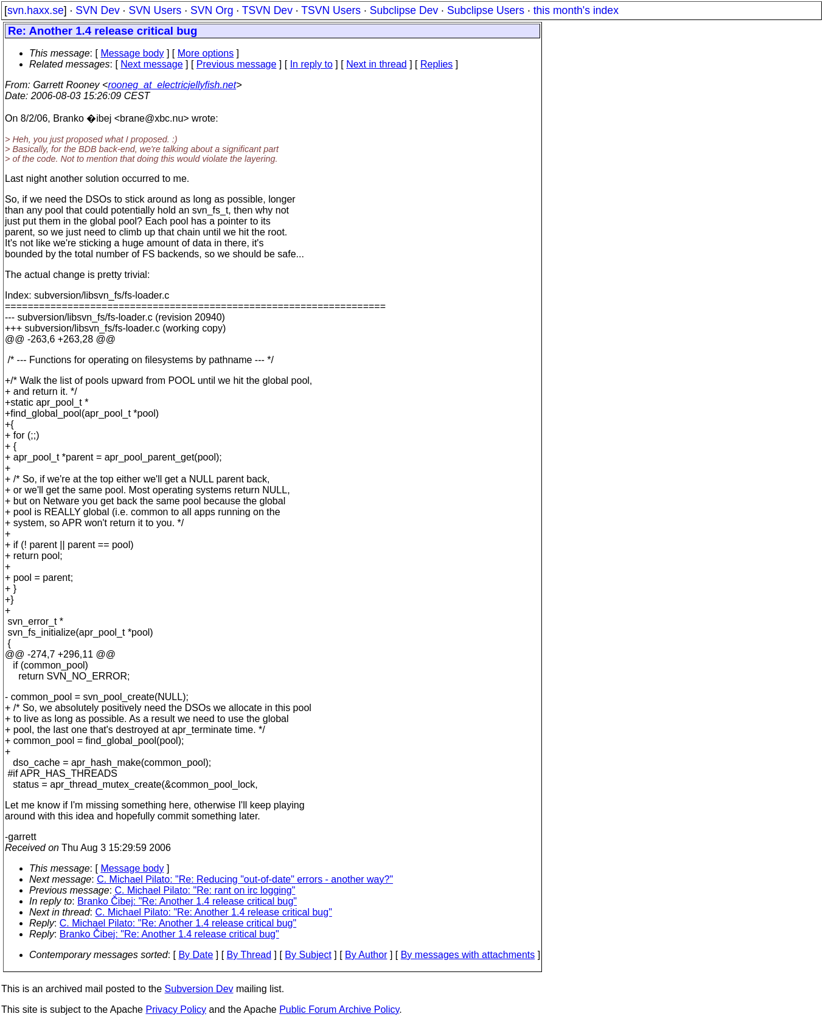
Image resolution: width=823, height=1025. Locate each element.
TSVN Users (331, 10)
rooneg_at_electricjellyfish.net (172, 85)
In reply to (311, 64)
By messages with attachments (468, 955)
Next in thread (376, 64)
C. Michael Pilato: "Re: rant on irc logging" (205, 890)
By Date (195, 955)
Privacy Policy (175, 1009)
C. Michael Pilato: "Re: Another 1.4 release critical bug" (213, 912)
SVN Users (154, 10)
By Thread (249, 955)
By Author (366, 955)
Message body (132, 53)
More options (206, 53)
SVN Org (211, 10)
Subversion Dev (199, 989)
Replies (436, 64)
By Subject (308, 955)
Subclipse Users (485, 10)
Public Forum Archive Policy (339, 1009)
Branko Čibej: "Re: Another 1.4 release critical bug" (187, 901)
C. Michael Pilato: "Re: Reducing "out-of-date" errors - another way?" (245, 879)
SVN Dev (97, 10)
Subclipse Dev (404, 10)
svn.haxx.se (35, 10)
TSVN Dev (267, 10)
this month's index (576, 10)
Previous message (236, 64)
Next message (151, 64)
